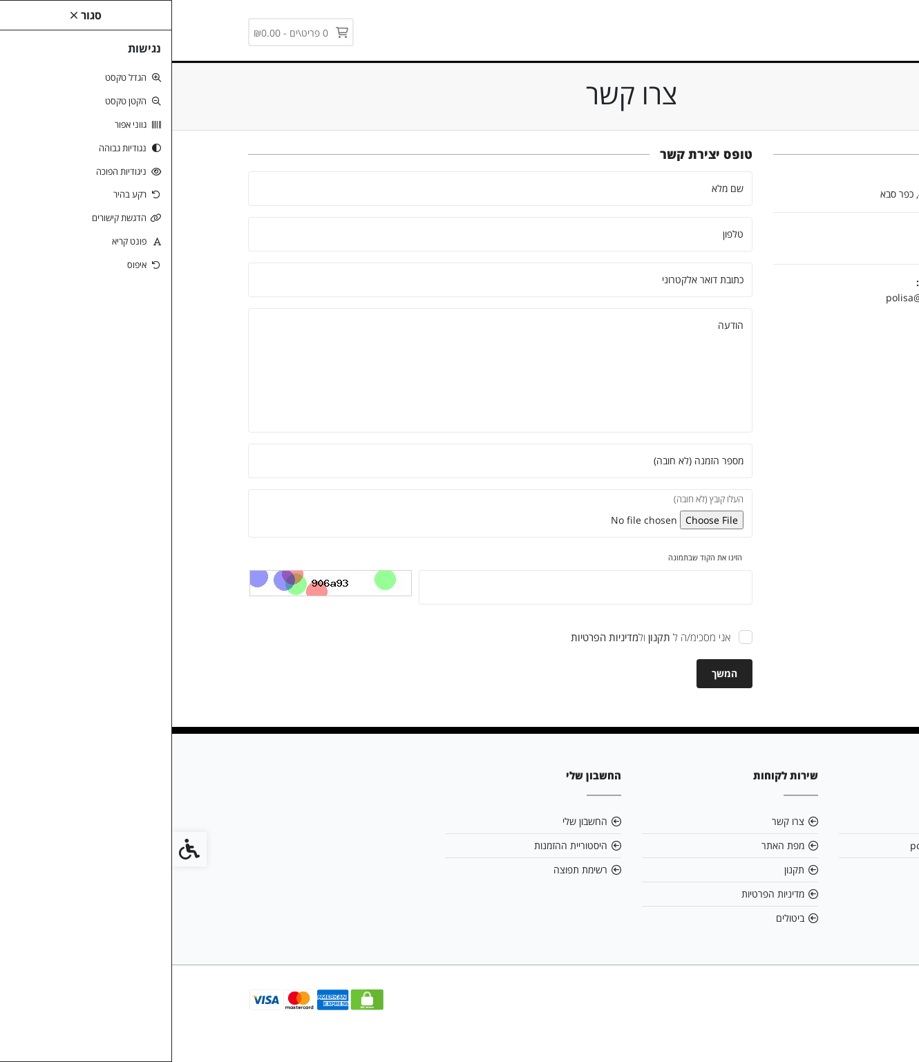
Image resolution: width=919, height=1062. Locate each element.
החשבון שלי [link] (412, 821)
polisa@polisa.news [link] (759, 297)
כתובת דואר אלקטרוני (530, 279)
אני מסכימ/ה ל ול (478, 637)
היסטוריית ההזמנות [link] (398, 845)
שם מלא (555, 188)
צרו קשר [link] (616, 821)
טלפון (561, 233)
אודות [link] (818, 821)
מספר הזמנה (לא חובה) (526, 460)
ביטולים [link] (618, 917)
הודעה (558, 325)
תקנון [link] (622, 869)
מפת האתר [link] (610, 845)
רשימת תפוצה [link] (408, 869)
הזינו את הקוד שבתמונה (533, 557)
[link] (755, 29)
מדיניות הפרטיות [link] (600, 893)
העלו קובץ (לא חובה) (536, 499)
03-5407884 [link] (802, 869)
